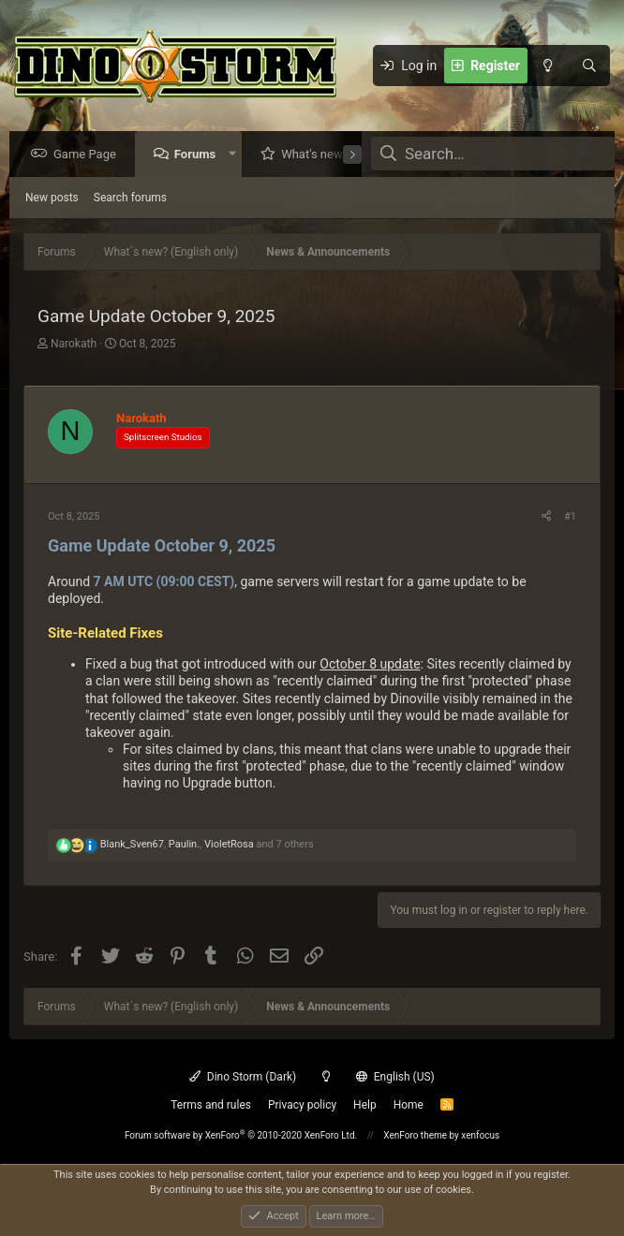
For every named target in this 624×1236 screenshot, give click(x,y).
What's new (317, 155)
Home (408, 1104)
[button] (236, 155)
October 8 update (369, 664)
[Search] (589, 65)
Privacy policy (302, 1104)
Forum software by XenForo (241, 1135)
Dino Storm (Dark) (242, 1076)
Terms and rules (211, 1104)
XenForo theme (415, 1135)
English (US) (395, 1076)
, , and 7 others (207, 845)
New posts (52, 198)
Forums (199, 155)
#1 (570, 517)
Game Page (89, 155)
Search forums (130, 198)
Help (365, 1104)
